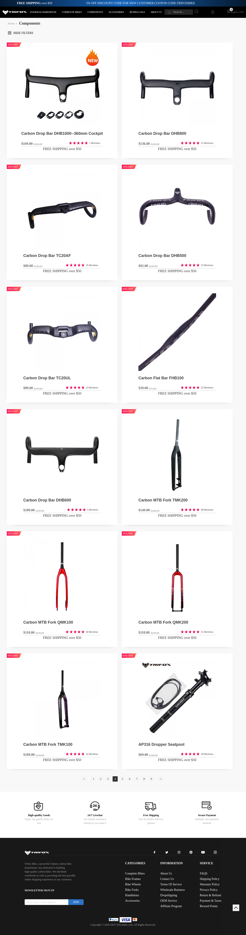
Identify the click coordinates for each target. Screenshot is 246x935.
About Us (166, 873)
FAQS (203, 873)
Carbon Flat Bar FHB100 (161, 378)
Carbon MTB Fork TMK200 (163, 500)
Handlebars (132, 895)
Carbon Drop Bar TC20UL (47, 378)
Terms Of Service (171, 884)
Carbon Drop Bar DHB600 (47, 500)
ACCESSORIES (116, 12)
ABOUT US (156, 12)
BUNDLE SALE (137, 12)
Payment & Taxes (210, 900)
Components (29, 23)
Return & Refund (210, 895)
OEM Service (168, 900)
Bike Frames (133, 879)
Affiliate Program (171, 906)
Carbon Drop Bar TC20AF (47, 255)
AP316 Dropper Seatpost (161, 744)
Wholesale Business (172, 889)
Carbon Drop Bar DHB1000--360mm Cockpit (62, 133)
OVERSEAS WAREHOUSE (43, 12)
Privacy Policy (209, 889)
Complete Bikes (135, 873)
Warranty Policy (210, 884)
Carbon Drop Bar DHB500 (162, 255)
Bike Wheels (133, 884)
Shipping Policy (209, 879)
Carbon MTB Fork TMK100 (47, 744)
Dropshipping (168, 895)
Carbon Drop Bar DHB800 (162, 133)
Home (11, 23)
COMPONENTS (95, 12)
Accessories (132, 900)
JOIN (76, 902)
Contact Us (167, 879)
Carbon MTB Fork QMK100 (48, 622)
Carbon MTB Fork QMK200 (163, 622)
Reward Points (209, 906)
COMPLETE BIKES (72, 12)
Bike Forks (132, 889)
